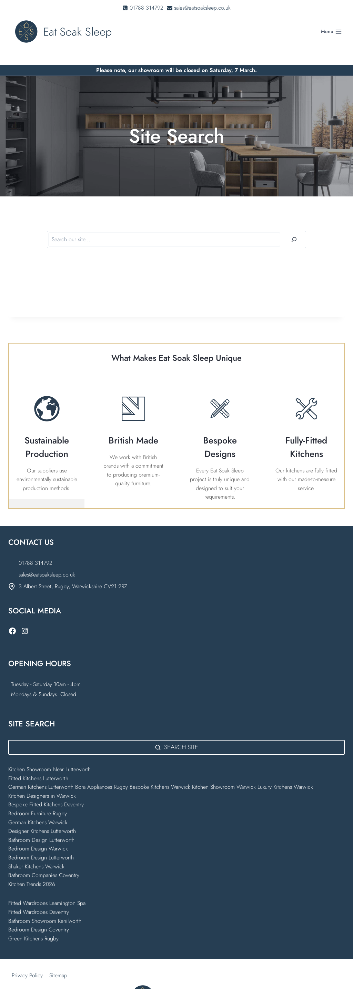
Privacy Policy (27, 958)
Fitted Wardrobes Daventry (38, 894)
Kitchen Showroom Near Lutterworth (49, 752)
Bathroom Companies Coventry (43, 857)
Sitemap (58, 958)
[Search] (294, 221)
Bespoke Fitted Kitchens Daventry (46, 787)
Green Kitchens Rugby (33, 921)
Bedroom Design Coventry (38, 912)
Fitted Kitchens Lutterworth (38, 760)
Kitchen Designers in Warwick (43, 778)
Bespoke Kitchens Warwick (160, 769)
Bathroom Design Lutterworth (41, 822)
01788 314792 (35, 545)
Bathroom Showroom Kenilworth (44, 903)
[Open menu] (331, 32)
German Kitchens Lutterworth (40, 769)
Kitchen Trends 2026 (31, 866)
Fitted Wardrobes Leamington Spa (46, 885)
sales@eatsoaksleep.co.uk (47, 557)
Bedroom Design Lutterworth (41, 840)
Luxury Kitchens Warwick (285, 769)
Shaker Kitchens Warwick (36, 849)
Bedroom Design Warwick (38, 831)
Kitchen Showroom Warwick (224, 769)
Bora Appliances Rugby (101, 769)
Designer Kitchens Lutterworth (42, 813)
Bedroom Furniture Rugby (37, 796)
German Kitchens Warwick (38, 804)
